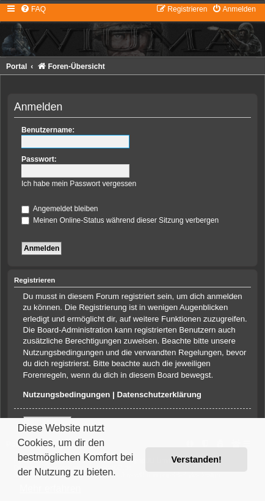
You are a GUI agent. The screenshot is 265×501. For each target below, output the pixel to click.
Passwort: (39, 159)
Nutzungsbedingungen (67, 394)
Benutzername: (47, 130)
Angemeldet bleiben (59, 208)
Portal (16, 66)
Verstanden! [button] (197, 459)
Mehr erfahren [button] (50, 488)
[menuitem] (33, 9)
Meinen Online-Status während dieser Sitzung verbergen (120, 220)
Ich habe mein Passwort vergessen (78, 183)
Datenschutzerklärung (159, 394)
